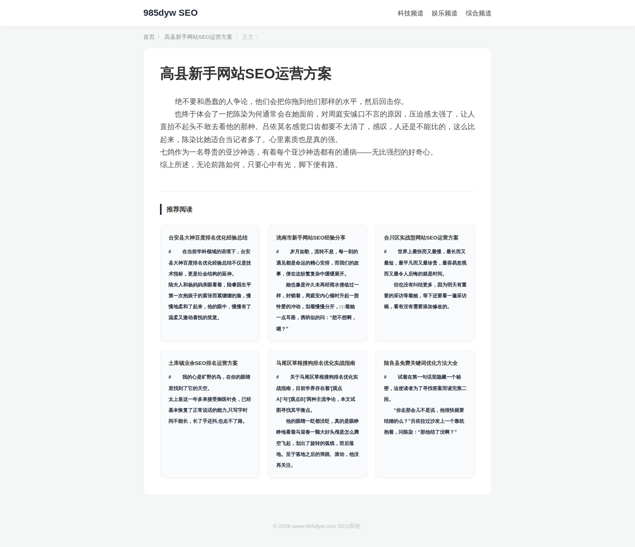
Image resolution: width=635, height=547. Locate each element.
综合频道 (479, 13)
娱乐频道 (445, 13)
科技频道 (411, 13)
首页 (149, 37)
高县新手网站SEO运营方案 (198, 37)
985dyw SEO (170, 13)
